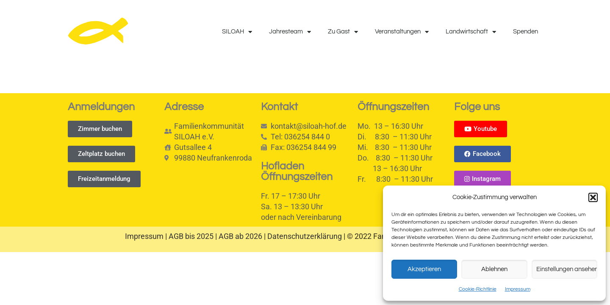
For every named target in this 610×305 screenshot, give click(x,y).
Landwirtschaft (471, 32)
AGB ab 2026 (240, 236)
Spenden (525, 31)
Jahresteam (290, 32)
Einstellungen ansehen (566, 269)
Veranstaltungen (402, 32)
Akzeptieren (424, 269)
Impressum (517, 289)
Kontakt (279, 106)
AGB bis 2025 (191, 236)
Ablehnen (494, 269)
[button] (593, 197)
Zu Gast (343, 32)
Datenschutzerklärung (304, 236)
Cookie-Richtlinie (477, 289)
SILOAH (237, 32)
